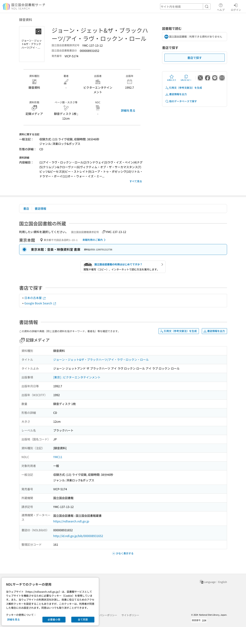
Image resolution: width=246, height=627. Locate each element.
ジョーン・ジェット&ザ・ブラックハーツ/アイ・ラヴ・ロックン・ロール (101, 359)
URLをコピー (186, 77)
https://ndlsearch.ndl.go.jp (71, 521)
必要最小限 (54, 619)
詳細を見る (128, 110)
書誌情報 (40, 208)
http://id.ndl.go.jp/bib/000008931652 (78, 536)
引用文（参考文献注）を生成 (183, 88)
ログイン (236, 6)
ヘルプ (221, 6)
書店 (26, 208)
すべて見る (135, 181)
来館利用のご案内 (94, 240)
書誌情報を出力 (176, 94)
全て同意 (83, 619)
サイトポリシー (130, 615)
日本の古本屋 (35, 298)
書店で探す (194, 57)
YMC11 (57, 457)
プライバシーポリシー (104, 615)
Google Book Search (40, 303)
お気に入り (171, 77)
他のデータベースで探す (181, 101)
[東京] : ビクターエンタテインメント (77, 377)
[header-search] (185, 6)
